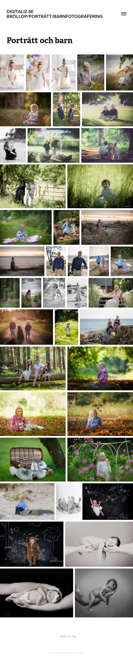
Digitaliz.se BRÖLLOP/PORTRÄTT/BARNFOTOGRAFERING (55, 13)
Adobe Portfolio (74, 653)
